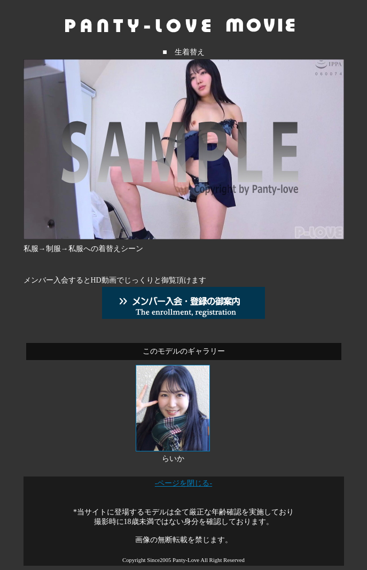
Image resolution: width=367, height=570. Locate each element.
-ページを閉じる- (183, 483)
